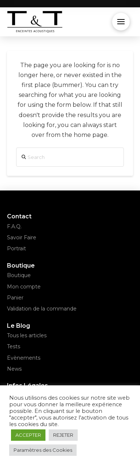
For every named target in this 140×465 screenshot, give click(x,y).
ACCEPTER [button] (28, 435)
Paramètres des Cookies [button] (43, 450)
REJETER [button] (63, 435)
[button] (121, 21)
